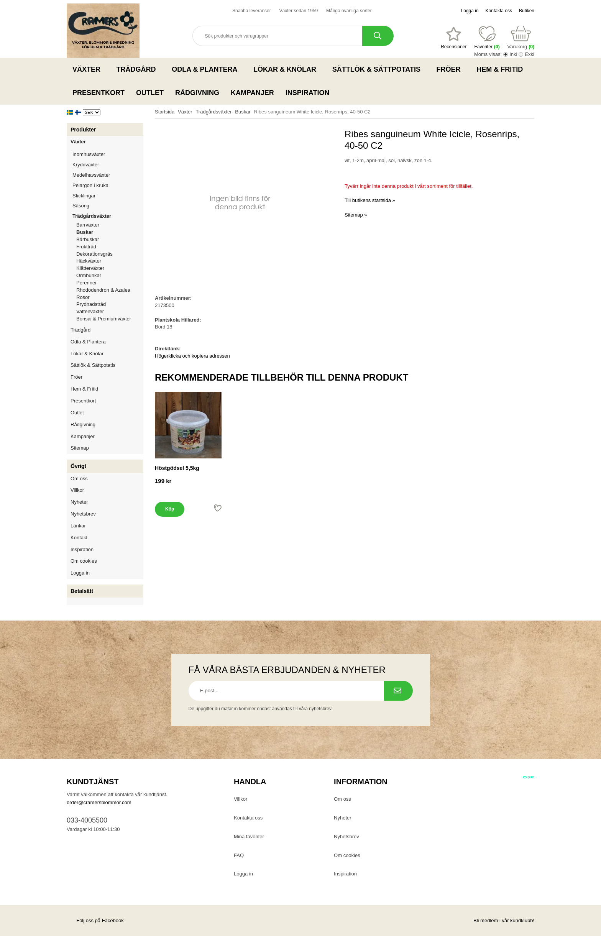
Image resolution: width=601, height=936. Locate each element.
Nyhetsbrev (83, 514)
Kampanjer (252, 93)
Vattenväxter (109, 311)
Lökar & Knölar (287, 69)
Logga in (470, 10)
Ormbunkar (88, 275)
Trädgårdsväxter (107, 216)
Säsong (107, 206)
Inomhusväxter (107, 154)
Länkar (78, 526)
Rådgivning (197, 93)
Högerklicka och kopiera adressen (192, 356)
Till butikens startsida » (370, 200)
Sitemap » (356, 215)
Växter (88, 69)
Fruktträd (109, 247)
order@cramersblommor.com (99, 802)
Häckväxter (109, 261)
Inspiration (308, 93)
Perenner (109, 283)
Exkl (529, 54)
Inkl (513, 54)
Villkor (77, 490)
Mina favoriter (249, 836)
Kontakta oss (499, 10)
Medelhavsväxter (107, 175)
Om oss (79, 478)
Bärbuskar (109, 239)
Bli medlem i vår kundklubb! (503, 920)
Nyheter (79, 502)
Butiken (526, 10)
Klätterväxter (109, 268)
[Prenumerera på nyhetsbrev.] (398, 691)
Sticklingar (107, 196)
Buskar (84, 232)
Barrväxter (87, 225)
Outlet (150, 93)
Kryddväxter (85, 164)
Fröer (451, 69)
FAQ (239, 855)
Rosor (109, 297)
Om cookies (84, 561)
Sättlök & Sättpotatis (378, 69)
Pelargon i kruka (90, 185)
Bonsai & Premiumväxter (103, 319)
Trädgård (139, 69)
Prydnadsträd (91, 304)
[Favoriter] (453, 37)
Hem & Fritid (501, 69)
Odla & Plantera (207, 69)
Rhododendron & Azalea (103, 290)
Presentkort (98, 93)
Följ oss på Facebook (95, 920)
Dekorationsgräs (94, 254)
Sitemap (80, 448)
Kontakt (79, 537)
